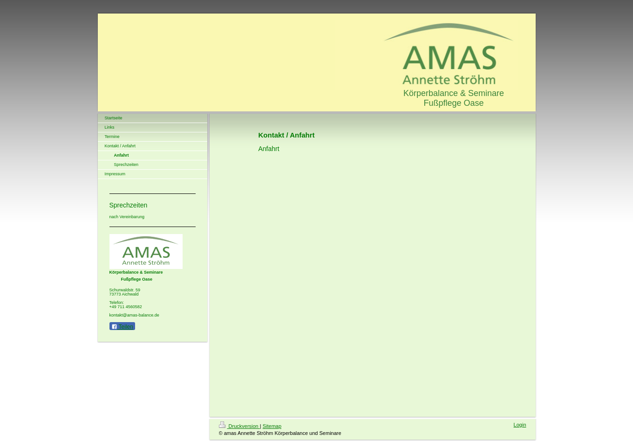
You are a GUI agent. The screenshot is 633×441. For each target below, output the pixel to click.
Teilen (122, 327)
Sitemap (272, 426)
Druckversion (239, 426)
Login (520, 424)
